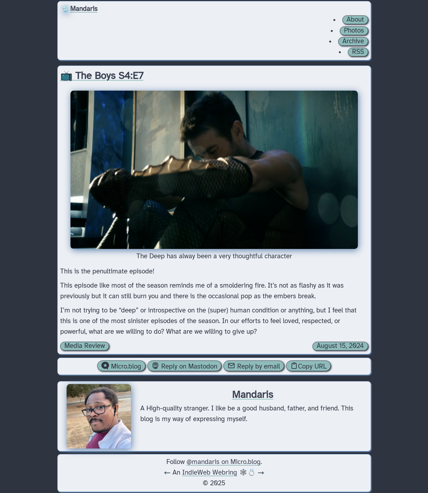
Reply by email (254, 366)
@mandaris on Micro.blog (224, 462)
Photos (354, 30)
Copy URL (308, 366)
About (355, 19)
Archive (353, 41)
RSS (358, 51)
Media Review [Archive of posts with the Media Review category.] (84, 346)
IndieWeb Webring (209, 472)
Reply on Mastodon (184, 366)
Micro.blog (121, 366)
